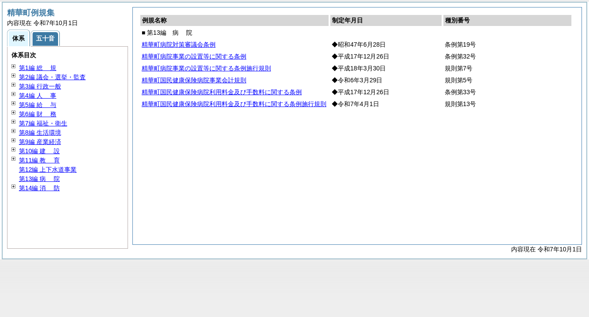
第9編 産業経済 (40, 141)
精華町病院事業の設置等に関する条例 (194, 56)
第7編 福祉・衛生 (43, 123)
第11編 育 (39, 160)
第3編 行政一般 (40, 86)
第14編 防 (39, 188)
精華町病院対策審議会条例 (179, 44)
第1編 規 (37, 67)
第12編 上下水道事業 (48, 169)
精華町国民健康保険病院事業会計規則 (194, 80)
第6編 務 (37, 114)
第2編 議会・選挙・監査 (52, 77)
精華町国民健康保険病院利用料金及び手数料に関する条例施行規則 (234, 103)
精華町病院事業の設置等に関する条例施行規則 (206, 68)
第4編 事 (37, 95)
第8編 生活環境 (40, 132)
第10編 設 (39, 151)
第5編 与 (37, 104)
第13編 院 (39, 178)
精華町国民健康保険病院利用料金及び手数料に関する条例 (222, 92)
